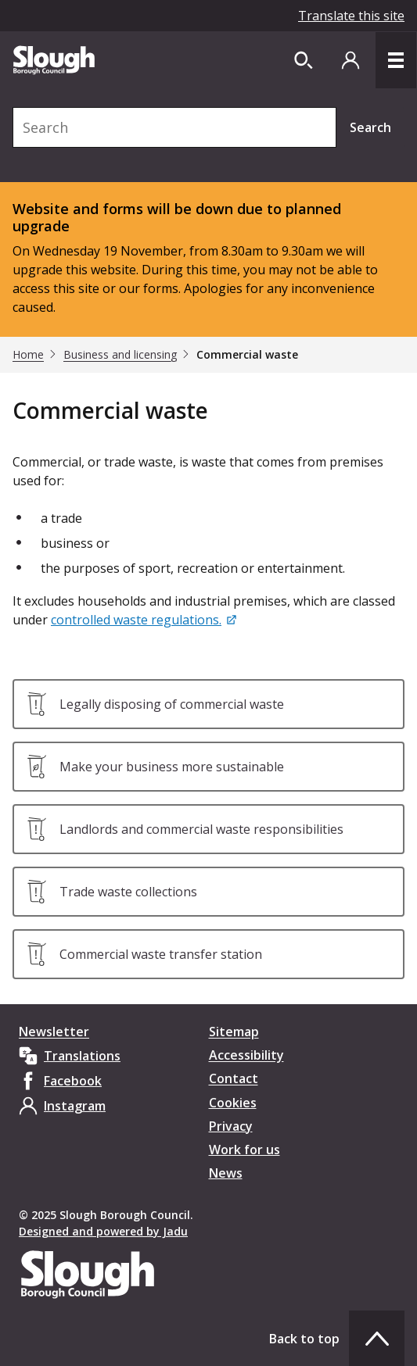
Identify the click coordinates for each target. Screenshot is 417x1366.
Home (28, 355)
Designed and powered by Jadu (103, 1231)
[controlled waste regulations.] (145, 619)
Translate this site (351, 15)
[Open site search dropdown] (303, 60)
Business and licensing (120, 355)
